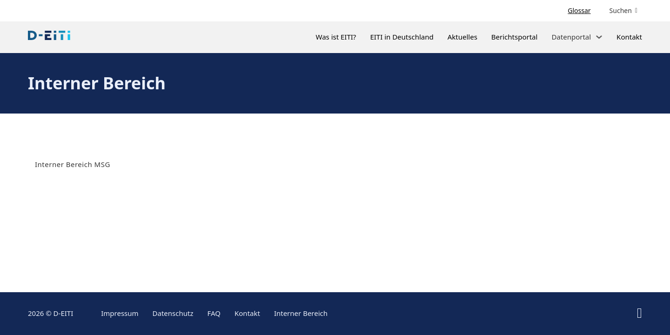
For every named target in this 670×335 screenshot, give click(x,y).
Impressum (119, 313)
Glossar (579, 10)
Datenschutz (173, 313)
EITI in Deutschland (401, 36)
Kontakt (629, 36)
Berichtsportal (514, 36)
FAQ (214, 313)
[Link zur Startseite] (49, 37)
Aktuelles (462, 36)
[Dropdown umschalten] (599, 37)
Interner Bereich (301, 313)
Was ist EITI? (335, 36)
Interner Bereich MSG (72, 164)
